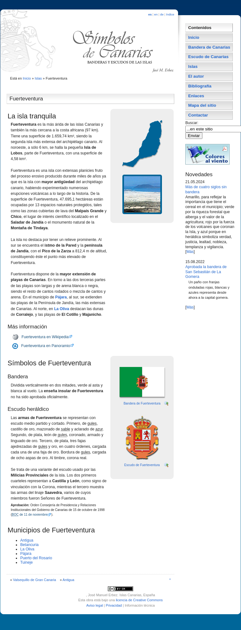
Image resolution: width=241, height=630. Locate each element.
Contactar (198, 115)
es (150, 14)
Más (190, 251)
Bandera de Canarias (209, 47)
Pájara (61, 297)
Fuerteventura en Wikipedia (45, 337)
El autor (196, 76)
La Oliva (61, 309)
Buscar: (192, 123)
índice (170, 14)
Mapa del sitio (202, 105)
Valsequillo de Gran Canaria (34, 580)
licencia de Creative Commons (139, 600)
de (162, 14)
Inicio (27, 78)
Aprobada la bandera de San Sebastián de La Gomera (205, 272)
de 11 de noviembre (29, 514)
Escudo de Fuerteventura (142, 465)
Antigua (26, 540)
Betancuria (29, 545)
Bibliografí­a (199, 86)
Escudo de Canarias (208, 56)
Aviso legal (94, 605)
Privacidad (114, 605)
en (156, 14)
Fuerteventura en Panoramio (45, 346)
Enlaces (196, 95)
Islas (38, 78)
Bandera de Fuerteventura (142, 403)
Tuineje (26, 562)
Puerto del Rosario (36, 558)
